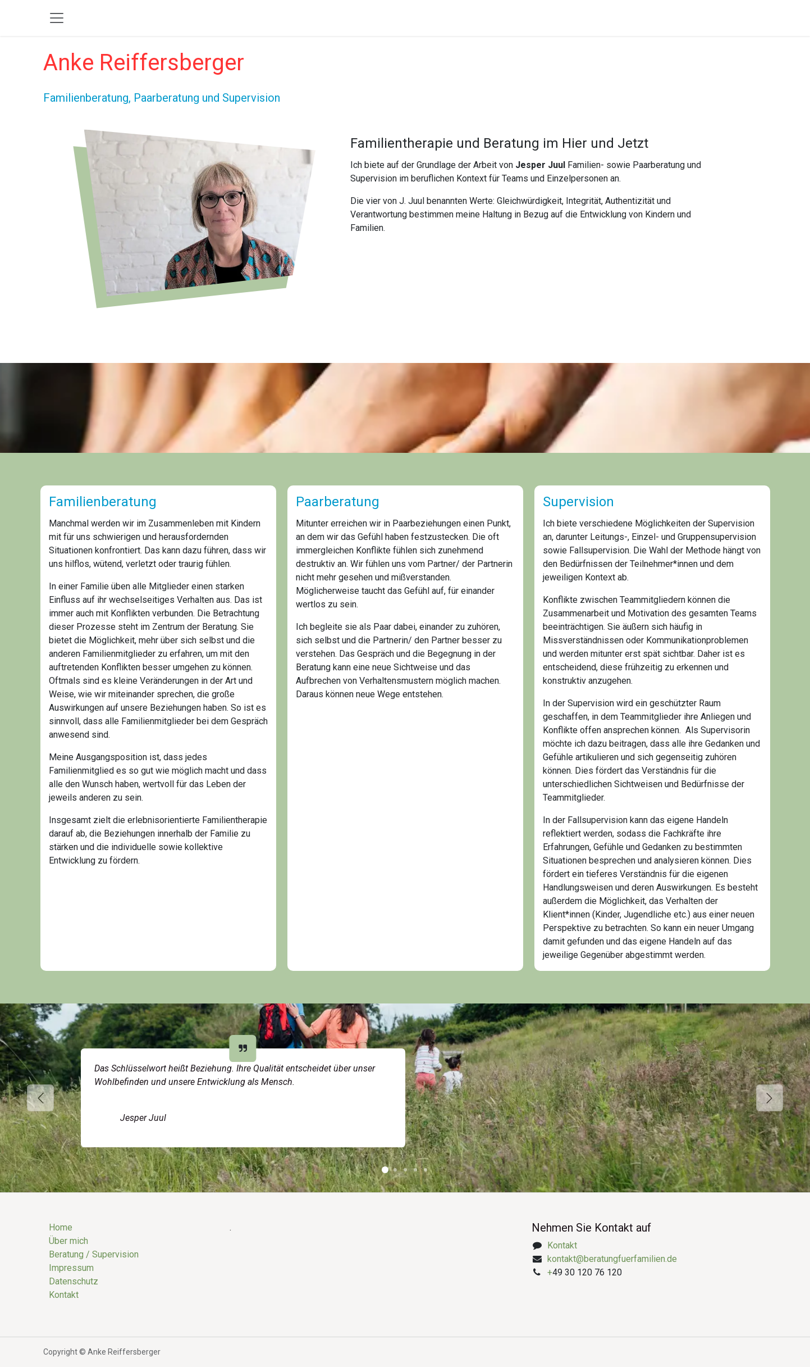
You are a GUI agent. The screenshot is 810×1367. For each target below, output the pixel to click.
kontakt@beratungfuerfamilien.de (612, 1259)
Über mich (68, 1241)
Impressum (71, 1267)
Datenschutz (73, 1281)
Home (60, 1227)
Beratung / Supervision (94, 1254)
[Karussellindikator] (385, 1169)
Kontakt (64, 1294)
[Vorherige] (40, 1097)
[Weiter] (769, 1097)
